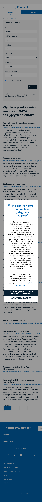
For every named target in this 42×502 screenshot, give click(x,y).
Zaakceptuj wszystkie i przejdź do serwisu (21, 293)
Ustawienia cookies (21, 298)
